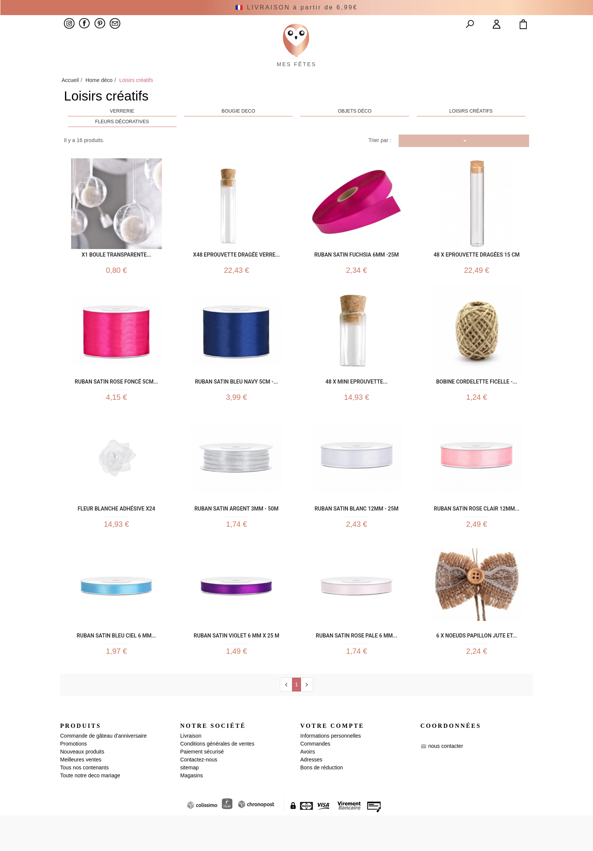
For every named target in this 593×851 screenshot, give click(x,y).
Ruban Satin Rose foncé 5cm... (116, 402)
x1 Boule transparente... (116, 271)
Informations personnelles (330, 771)
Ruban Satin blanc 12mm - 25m (357, 534)
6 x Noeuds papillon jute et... (476, 665)
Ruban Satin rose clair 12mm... (476, 534)
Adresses (311, 795)
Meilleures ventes (80, 795)
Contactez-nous (198, 795)
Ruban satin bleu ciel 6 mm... (116, 665)
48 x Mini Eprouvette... (357, 402)
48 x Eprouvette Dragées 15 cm (476, 271)
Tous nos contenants (84, 803)
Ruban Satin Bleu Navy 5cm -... (236, 402)
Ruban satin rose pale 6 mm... (356, 665)
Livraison (191, 771)
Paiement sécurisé (202, 787)
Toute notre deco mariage (90, 811)
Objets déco (354, 128)
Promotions (73, 779)
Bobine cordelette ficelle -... (476, 402)
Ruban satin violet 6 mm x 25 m (236, 665)
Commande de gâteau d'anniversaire (103, 771)
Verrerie (122, 128)
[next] (307, 720)
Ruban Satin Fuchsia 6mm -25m (356, 271)
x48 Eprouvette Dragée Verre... (236, 271)
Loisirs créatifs (471, 128)
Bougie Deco (238, 128)
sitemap (189, 803)
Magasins (191, 811)
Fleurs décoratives (122, 138)
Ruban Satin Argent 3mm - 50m (236, 534)
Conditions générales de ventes (217, 779)
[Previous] (286, 720)
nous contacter (445, 781)
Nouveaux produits (82, 787)
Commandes (315, 779)
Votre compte (332, 761)
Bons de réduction (321, 803)
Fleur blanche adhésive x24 (116, 534)
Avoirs (307, 787)
